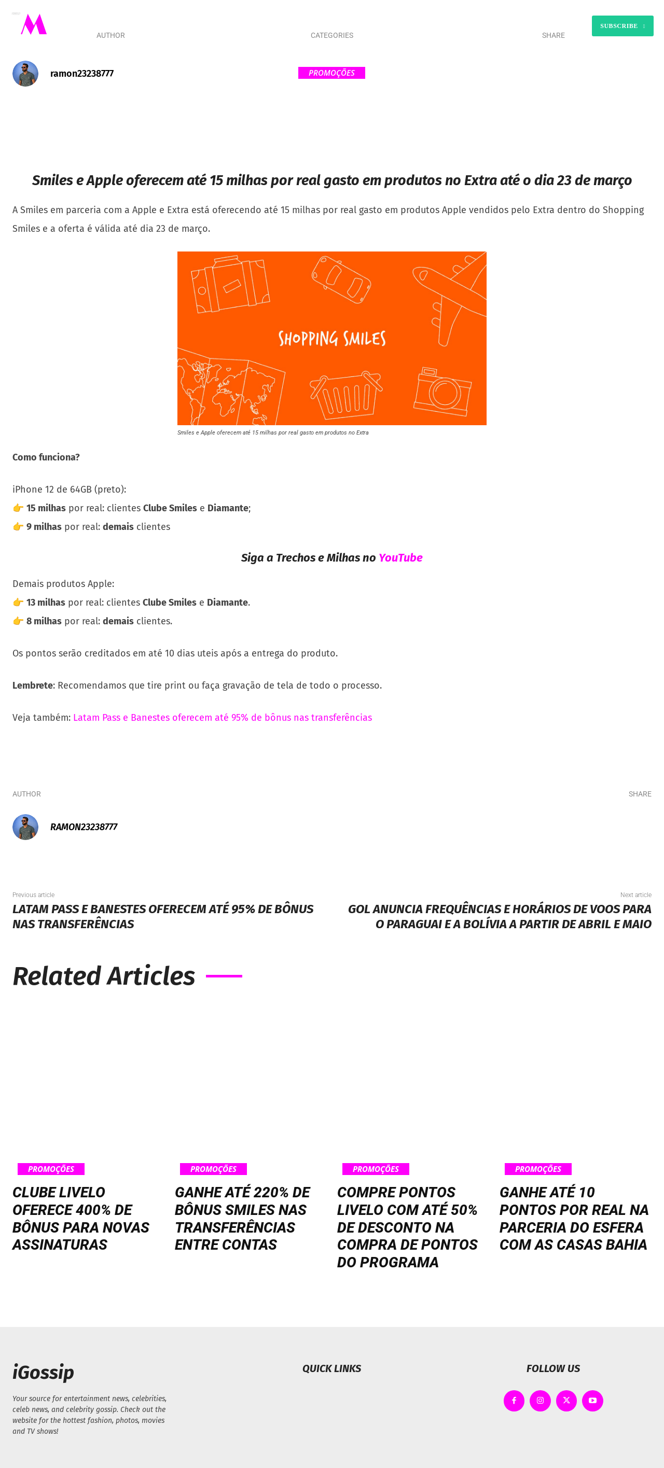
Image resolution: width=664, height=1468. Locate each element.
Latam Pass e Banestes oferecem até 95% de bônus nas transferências (222, 717)
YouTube (401, 558)
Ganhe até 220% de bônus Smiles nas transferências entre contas (242, 1218)
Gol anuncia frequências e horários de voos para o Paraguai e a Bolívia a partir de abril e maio (500, 916)
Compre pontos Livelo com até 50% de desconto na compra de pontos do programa (407, 1227)
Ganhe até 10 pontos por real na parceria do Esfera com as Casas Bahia (574, 1218)
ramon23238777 (82, 73)
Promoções (331, 73)
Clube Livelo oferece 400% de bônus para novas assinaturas (80, 1218)
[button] (436, 26)
